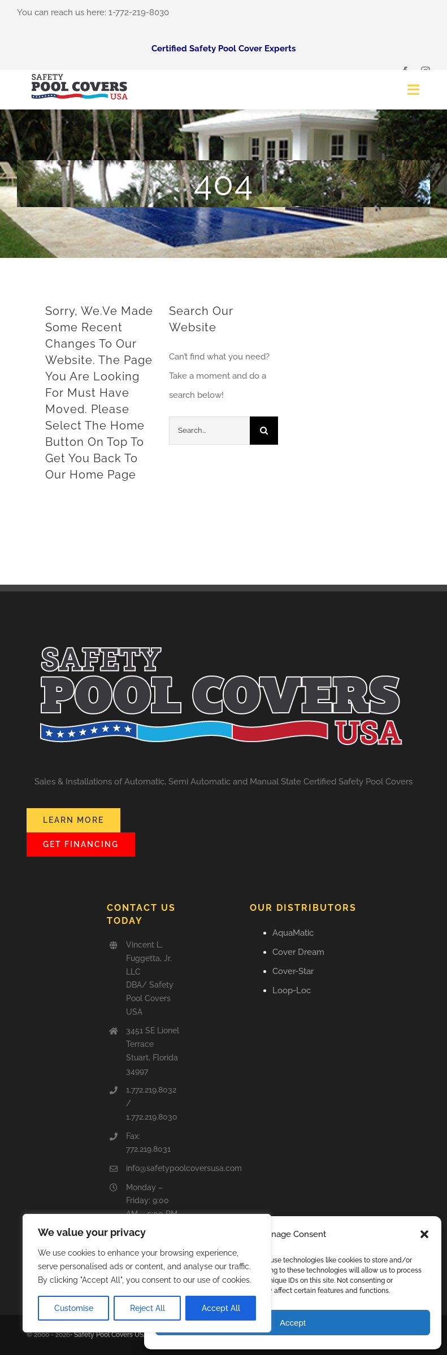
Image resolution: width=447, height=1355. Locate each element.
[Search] (264, 430)
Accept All (221, 1308)
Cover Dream (298, 952)
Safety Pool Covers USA (111, 1335)
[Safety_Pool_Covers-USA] (80, 74)
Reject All (147, 1308)
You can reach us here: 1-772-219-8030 (93, 12)
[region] (147, 1273)
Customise (73, 1308)
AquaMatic (293, 933)
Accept (293, 1322)
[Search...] (209, 430)
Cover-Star (293, 971)
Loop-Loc (291, 990)
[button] (424, 1234)
